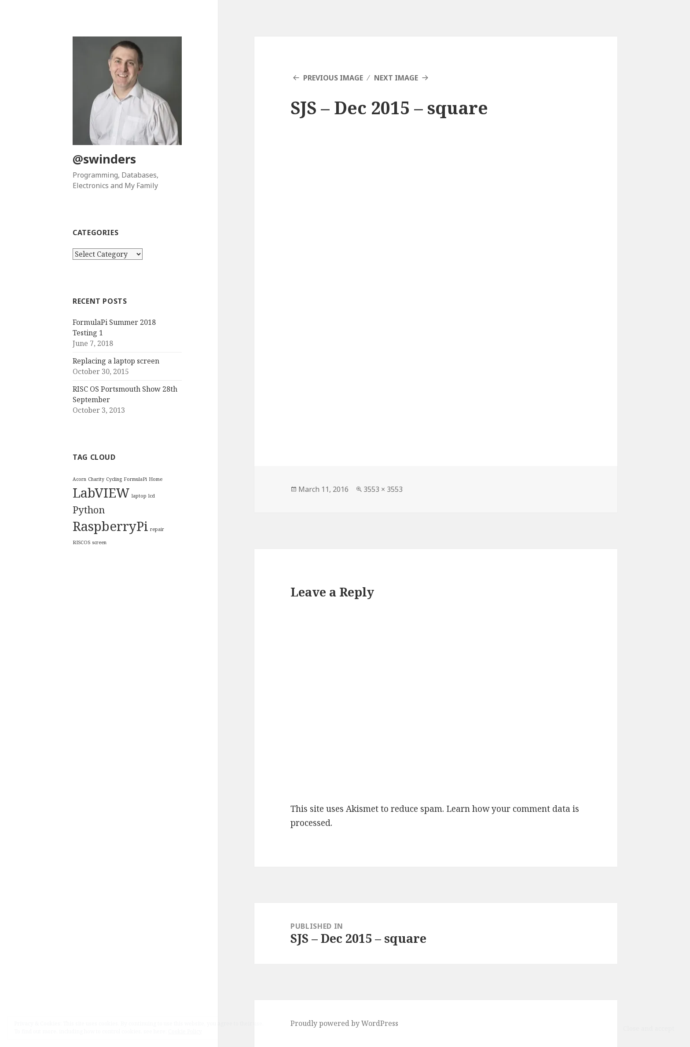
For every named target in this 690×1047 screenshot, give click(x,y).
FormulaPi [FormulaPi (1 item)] (135, 479)
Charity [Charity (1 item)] (96, 479)
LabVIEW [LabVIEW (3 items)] (101, 493)
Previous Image (333, 78)
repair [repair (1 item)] (157, 529)
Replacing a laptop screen (116, 361)
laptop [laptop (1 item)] (139, 496)
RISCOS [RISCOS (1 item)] (81, 542)
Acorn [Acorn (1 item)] (79, 479)
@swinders (104, 159)
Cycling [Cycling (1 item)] (114, 479)
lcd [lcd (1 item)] (151, 496)
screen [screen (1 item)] (99, 542)
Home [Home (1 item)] (155, 479)
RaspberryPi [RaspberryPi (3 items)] (110, 526)
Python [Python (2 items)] (89, 509)
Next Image (396, 78)
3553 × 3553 (383, 489)
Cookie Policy (185, 1031)
